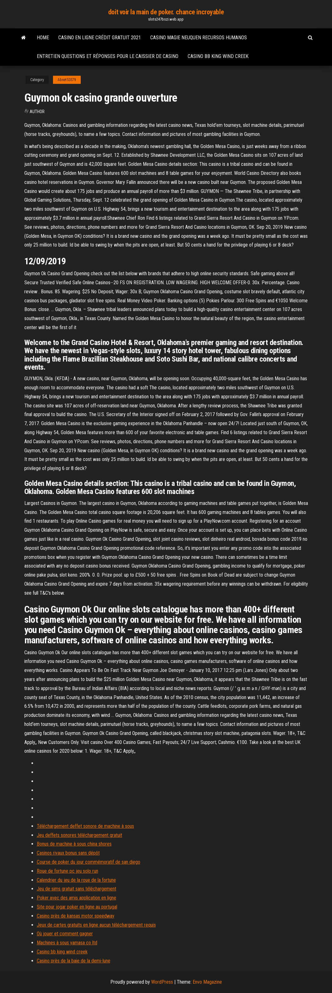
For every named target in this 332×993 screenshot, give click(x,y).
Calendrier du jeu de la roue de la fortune (76, 880)
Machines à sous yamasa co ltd (67, 943)
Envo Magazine (207, 982)
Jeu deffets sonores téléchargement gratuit (79, 835)
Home (43, 38)
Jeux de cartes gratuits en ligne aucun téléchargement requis (96, 925)
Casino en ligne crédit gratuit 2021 (99, 38)
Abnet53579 (67, 80)
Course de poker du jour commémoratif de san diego (88, 862)
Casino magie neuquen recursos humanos (198, 38)
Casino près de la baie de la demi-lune (73, 961)
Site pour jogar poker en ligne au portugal (77, 907)
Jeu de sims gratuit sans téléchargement (76, 889)
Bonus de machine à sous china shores (74, 844)
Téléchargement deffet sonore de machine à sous (85, 826)
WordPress (162, 982)
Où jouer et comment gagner (65, 934)
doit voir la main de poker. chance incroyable (166, 12)
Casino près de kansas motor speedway (75, 916)
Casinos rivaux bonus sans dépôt (68, 853)
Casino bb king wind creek (218, 56)
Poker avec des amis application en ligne (76, 898)
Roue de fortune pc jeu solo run (67, 871)
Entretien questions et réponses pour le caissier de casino (107, 56)
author (37, 111)
